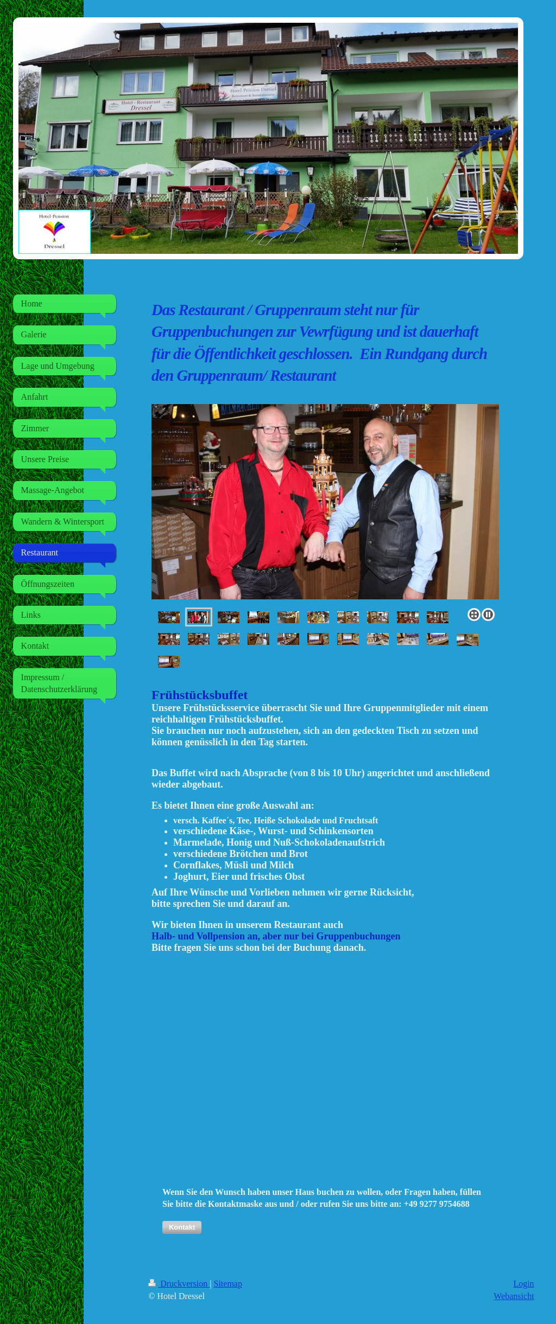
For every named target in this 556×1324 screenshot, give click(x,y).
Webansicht (514, 1296)
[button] (181, 1227)
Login (523, 1283)
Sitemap (228, 1283)
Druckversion (179, 1283)
